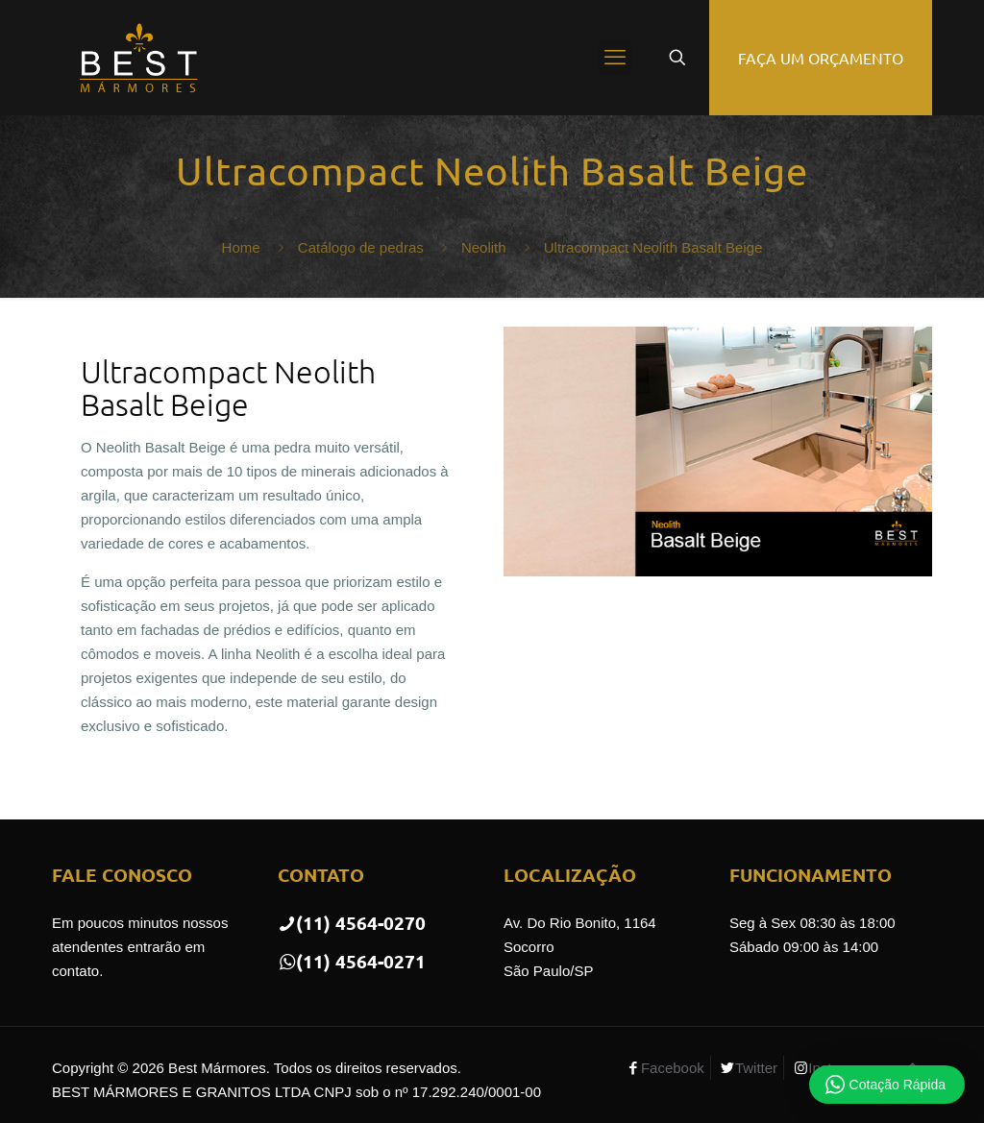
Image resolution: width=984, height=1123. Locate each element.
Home (241, 247)
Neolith (483, 247)
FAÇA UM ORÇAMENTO (820, 57)
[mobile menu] (615, 57)
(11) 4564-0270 (352, 923)
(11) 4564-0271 (352, 961)
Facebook (672, 1068)
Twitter (756, 1068)
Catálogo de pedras (361, 247)
